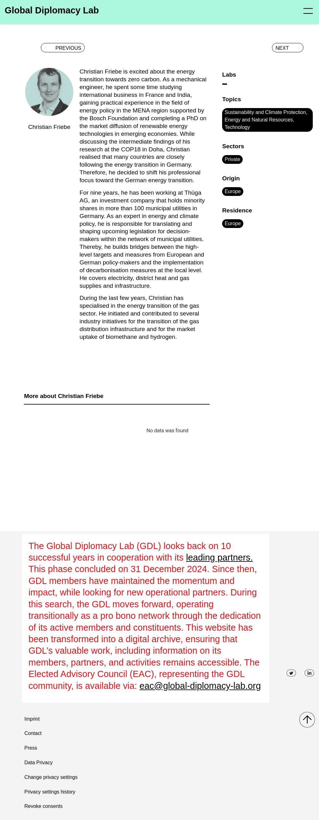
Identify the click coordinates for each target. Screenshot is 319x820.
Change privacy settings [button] (51, 777)
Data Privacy (38, 762)
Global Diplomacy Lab (52, 10)
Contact (32, 733)
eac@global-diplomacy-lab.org (200, 686)
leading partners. (219, 557)
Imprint (32, 719)
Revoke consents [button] (43, 806)
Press (30, 748)
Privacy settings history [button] (49, 791)
